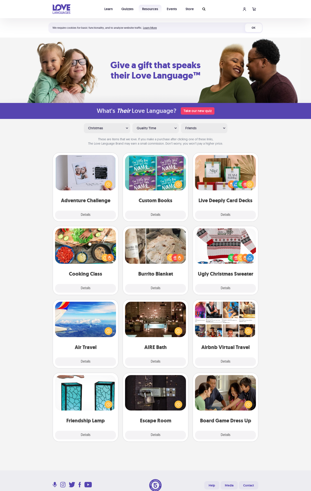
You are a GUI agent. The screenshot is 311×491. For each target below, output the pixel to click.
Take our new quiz (198, 111)
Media (229, 485)
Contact (248, 485)
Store (190, 9)
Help (212, 485)
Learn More (150, 28)
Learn (108, 9)
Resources (150, 9)
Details (85, 215)
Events (172, 9)
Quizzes (127, 9)
